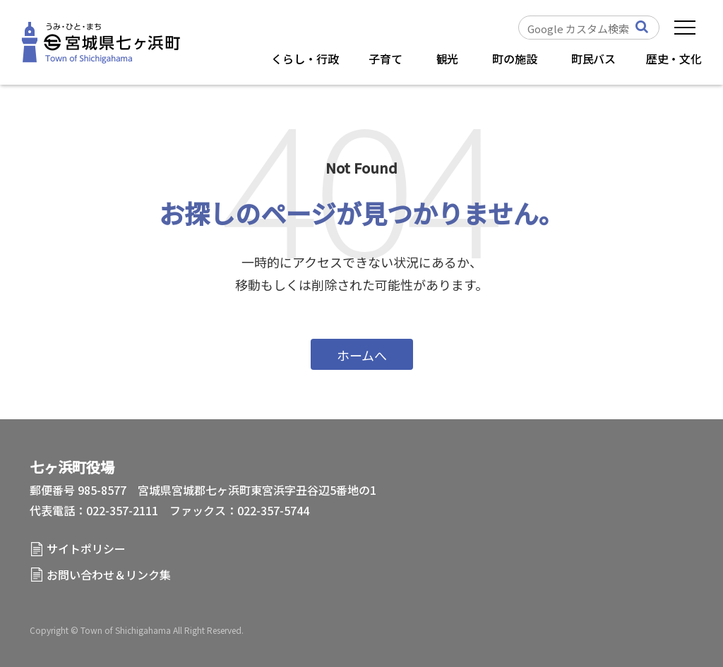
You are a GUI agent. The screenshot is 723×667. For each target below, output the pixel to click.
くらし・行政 (304, 58)
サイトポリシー (86, 548)
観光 (447, 58)
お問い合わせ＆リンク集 (109, 574)
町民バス (593, 58)
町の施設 (514, 58)
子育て (385, 58)
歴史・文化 (674, 58)
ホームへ (362, 355)
